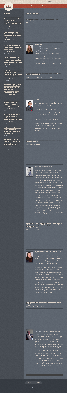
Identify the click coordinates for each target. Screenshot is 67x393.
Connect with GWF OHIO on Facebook (34, 387)
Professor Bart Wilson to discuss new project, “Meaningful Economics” (12, 129)
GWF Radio (60, 6)
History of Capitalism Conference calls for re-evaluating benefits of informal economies (12, 142)
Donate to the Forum (33, 382)
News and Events (35, 6)
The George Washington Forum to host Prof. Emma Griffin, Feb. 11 (13, 47)
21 (47, 375)
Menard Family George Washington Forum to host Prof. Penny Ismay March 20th (13, 34)
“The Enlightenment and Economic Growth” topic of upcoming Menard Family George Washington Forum (13, 60)
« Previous (29, 375)
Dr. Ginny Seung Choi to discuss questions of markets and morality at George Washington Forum (13, 117)
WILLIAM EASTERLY (39, 331)
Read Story (6, 28)
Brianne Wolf (38, 46)
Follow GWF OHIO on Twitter (32, 387)
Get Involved (51, 6)
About (43, 6)
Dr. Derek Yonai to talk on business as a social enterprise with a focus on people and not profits (13, 73)
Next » (50, 375)
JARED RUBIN (38, 169)
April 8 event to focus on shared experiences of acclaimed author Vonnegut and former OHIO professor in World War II (13, 20)
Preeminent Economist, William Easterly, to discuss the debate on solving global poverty (12, 103)
